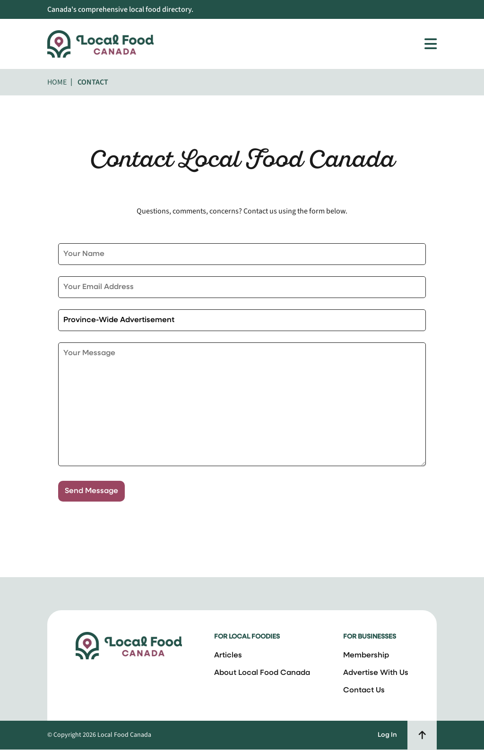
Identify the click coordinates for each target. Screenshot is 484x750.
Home (57, 82)
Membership (366, 655)
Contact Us (364, 690)
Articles (228, 655)
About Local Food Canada (262, 673)
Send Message (91, 491)
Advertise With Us (375, 673)
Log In (387, 735)
